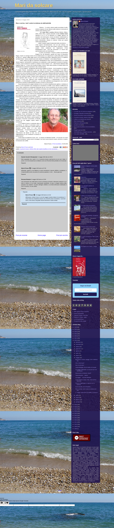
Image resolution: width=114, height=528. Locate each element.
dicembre (78, 342)
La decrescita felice (79, 319)
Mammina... (84, 177)
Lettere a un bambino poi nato (81, 119)
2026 (75, 327)
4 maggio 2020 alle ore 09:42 (45, 157)
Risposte (25, 192)
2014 (75, 415)
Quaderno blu (77, 125)
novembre (78, 344)
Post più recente (21, 235)
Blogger (60, 490)
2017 (75, 409)
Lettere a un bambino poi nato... (89, 195)
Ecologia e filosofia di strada (81, 113)
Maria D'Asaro (25, 147)
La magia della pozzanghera (88, 205)
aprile (77, 395)
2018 (75, 406)
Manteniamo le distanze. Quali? (83, 373)
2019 (75, 404)
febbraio (78, 399)
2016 (75, 411)
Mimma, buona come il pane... (88, 226)
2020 (75, 340)
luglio (77, 353)
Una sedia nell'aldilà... (79, 134)
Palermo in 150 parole (79, 123)
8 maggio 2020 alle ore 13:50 (38, 179)
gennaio (78, 402)
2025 (75, 329)
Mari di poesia (77, 121)
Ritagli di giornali (78, 130)
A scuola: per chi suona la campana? (83, 111)
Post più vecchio (62, 235)
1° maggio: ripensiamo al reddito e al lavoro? (86, 392)
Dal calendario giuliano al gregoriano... (87, 186)
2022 (75, 336)
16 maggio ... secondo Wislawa (83, 377)
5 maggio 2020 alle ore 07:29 (38, 168)
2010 (75, 424)
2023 (75, 333)
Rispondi (23, 163)
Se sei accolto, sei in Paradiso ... (83, 386)
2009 (75, 426)
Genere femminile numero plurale (82, 115)
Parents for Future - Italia (80, 317)
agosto (77, 351)
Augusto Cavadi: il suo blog (81, 315)
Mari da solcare (34, 5)
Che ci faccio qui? (79, 363)
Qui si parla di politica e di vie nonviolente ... (48, 149)
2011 (75, 422)
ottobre (77, 346)
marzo (77, 397)
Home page (42, 235)
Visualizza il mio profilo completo (81, 47)
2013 (75, 417)
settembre (78, 348)
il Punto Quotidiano (57, 143)
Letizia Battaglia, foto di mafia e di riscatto (85, 367)
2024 (75, 331)
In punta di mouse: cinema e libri (28, 149)
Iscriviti (85, 294)
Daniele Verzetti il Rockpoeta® (29, 157)
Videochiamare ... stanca (81, 375)
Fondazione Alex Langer (80, 321)
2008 (75, 428)
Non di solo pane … (80, 365)
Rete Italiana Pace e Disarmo (81, 311)
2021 (75, 338)
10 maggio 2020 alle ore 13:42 (43, 195)
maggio (78, 357)
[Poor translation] (6, 502)
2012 (75, 420)
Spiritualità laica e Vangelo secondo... (83, 132)
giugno (77, 355)
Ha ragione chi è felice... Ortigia (89, 246)
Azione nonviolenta (79, 313)
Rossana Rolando (26, 179)
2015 (75, 413)
